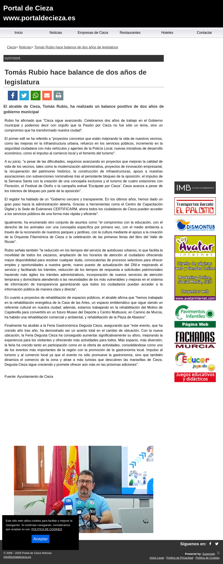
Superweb (208, 553)
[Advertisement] (83, 413)
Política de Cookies (208, 557)
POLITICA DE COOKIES (46, 529)
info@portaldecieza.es (17, 557)
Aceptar (40, 539)
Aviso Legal (157, 557)
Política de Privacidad (179, 557)
